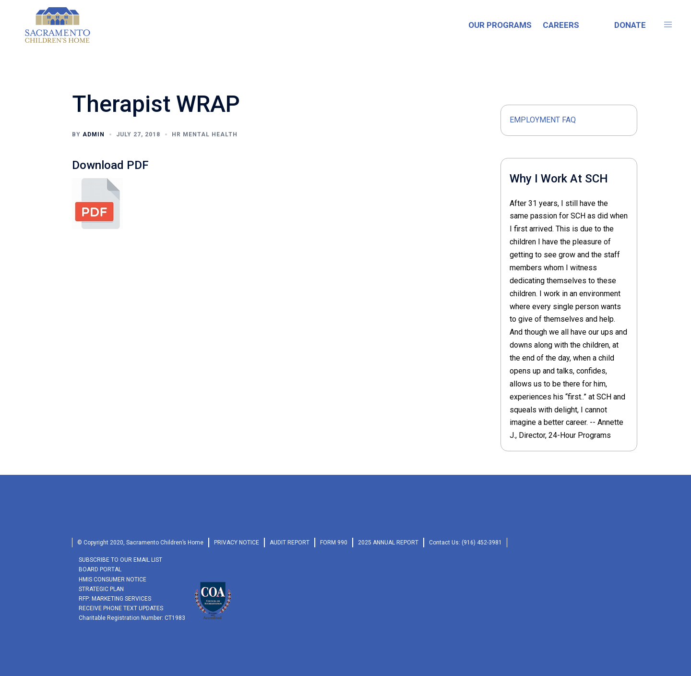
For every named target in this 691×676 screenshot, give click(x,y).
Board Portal (100, 569)
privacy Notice (236, 542)
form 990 (333, 542)
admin (94, 134)
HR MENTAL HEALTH (205, 134)
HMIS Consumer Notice (112, 579)
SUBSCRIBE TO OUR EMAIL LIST (120, 559)
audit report (290, 542)
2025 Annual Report (388, 542)
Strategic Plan (101, 589)
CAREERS (561, 25)
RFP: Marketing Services (115, 598)
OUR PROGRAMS (500, 25)
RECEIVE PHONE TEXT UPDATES (121, 608)
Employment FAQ (543, 119)
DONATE (630, 25)
